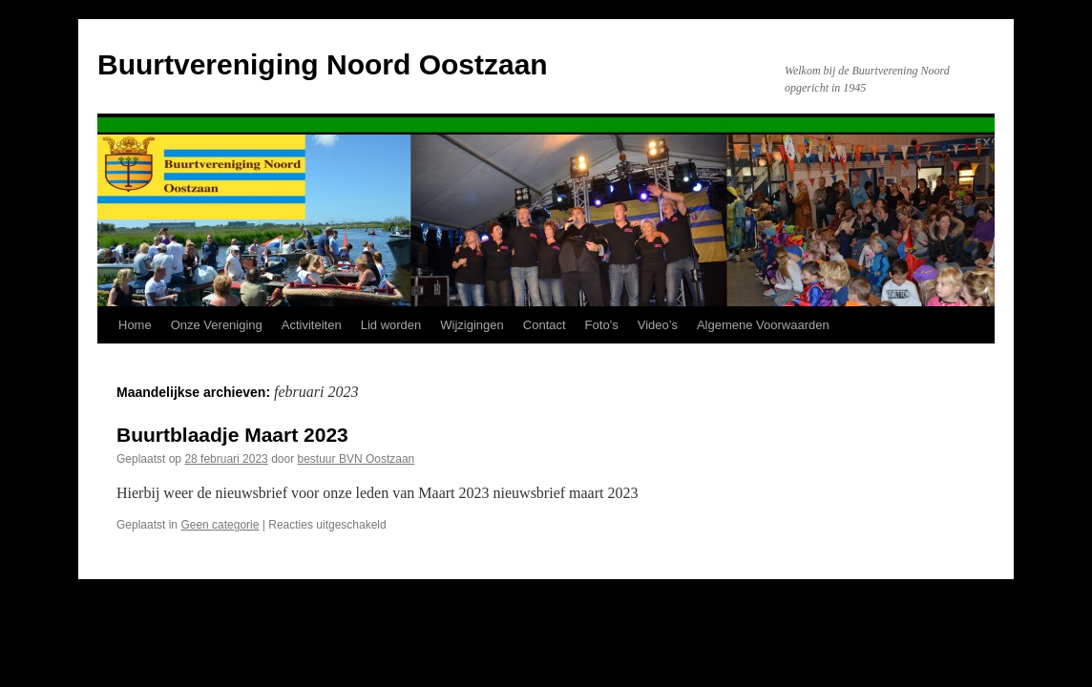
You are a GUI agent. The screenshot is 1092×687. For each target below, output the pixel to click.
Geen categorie (219, 524)
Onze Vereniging (216, 325)
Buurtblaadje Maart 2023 (232, 435)
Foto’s (602, 325)
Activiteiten (312, 325)
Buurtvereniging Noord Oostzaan (322, 64)
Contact (544, 325)
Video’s (658, 325)
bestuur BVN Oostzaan (356, 459)
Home (135, 325)
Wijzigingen (471, 325)
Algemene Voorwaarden (763, 325)
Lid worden (391, 325)
